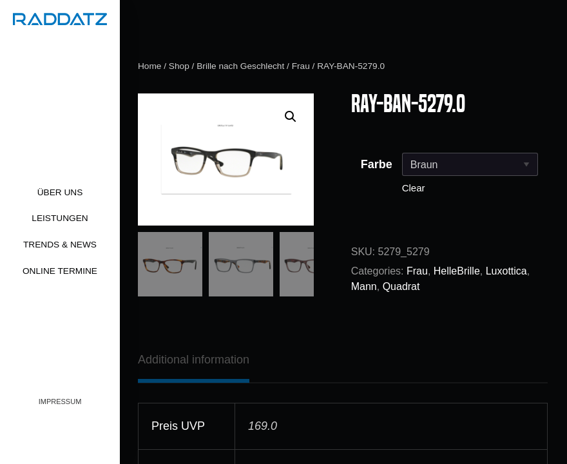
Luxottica (506, 271)
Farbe (376, 164)
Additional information (193, 359)
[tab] (193, 359)
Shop (179, 66)
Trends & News (60, 244)
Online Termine (60, 271)
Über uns (60, 192)
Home (149, 66)
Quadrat (401, 286)
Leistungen (60, 218)
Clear (413, 187)
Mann (364, 286)
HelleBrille (457, 271)
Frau (301, 66)
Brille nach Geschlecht (240, 66)
